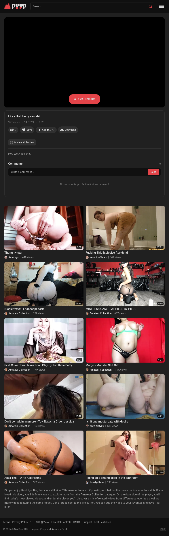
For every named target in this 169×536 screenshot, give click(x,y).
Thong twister (13, 252)
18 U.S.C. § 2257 (39, 522)
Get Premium (84, 99)
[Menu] (161, 6)
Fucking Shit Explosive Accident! (107, 252)
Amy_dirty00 (97, 426)
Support (87, 522)
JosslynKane (97, 482)
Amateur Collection (22, 142)
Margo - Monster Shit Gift (102, 365)
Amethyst (13, 257)
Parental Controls (61, 522)
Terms (6, 522)
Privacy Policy (20, 522)
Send (153, 172)
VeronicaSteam (98, 257)
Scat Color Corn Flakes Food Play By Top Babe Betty (38, 365)
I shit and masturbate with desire (107, 421)
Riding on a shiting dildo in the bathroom (112, 478)
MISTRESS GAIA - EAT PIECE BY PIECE (111, 309)
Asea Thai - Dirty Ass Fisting (22, 478)
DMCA (77, 522)
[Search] (150, 6)
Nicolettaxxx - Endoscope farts (24, 309)
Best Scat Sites (102, 522)
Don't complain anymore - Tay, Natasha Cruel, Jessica (39, 421)
